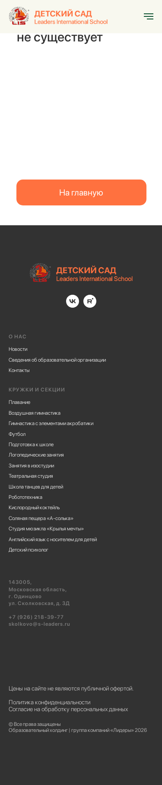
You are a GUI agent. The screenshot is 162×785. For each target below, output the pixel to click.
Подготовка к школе (31, 444)
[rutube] (89, 305)
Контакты (19, 370)
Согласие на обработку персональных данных (68, 709)
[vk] (72, 305)
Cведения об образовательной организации (57, 360)
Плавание (19, 402)
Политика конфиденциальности (49, 702)
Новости (18, 349)
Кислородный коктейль (34, 507)
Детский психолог (28, 550)
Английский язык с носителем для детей (53, 539)
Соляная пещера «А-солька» (41, 518)
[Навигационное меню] (148, 16)
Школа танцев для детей (36, 487)
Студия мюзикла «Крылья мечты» (46, 529)
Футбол (17, 434)
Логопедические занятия (36, 455)
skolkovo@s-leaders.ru (39, 624)
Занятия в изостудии (31, 466)
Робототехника (25, 497)
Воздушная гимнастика (34, 413)
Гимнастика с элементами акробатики (51, 423)
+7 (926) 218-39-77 (36, 617)
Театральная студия (31, 476)
